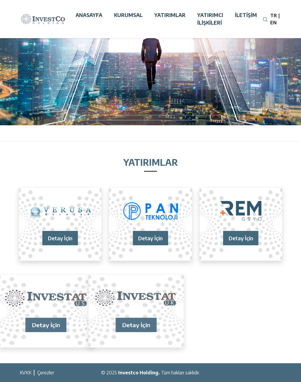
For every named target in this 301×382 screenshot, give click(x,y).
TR (273, 15)
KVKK (25, 373)
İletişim (246, 15)
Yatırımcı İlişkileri (210, 19)
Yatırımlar (169, 15)
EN (273, 23)
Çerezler (45, 373)
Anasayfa (89, 15)
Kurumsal (128, 15)
